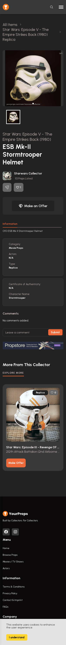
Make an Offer (33, 206)
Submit (55, 332)
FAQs (5, 606)
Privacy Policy (10, 593)
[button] (33, 103)
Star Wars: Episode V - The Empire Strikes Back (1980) (27, 136)
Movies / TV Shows (13, 561)
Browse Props (10, 554)
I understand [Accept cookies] (16, 637)
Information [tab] (10, 223)
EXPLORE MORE (13, 372)
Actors (6, 568)
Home (6, 548)
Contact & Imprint (13, 600)
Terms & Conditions (13, 586)
